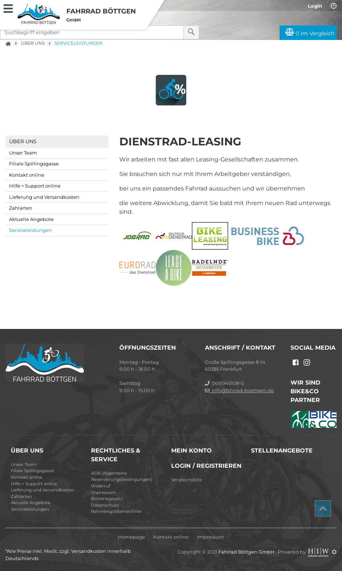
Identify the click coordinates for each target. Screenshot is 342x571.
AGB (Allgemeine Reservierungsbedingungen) (121, 476)
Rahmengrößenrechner (116, 511)
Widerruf (100, 485)
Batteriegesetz (107, 498)
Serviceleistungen (30, 230)
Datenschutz (105, 505)
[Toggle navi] (8, 7)
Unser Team (23, 153)
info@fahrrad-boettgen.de (239, 390)
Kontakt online (26, 175)
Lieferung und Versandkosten (44, 197)
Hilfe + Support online (35, 186)
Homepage (131, 537)
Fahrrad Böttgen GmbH (247, 552)
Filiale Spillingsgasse (34, 163)
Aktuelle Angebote (31, 219)
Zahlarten (20, 208)
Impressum (103, 492)
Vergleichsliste (186, 479)
